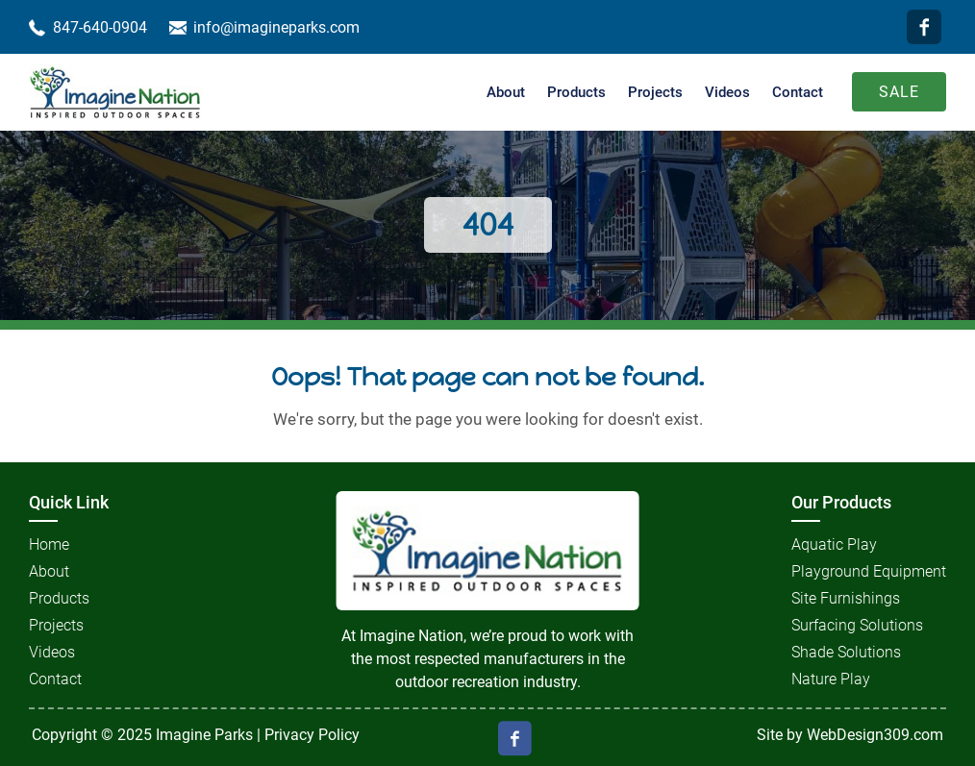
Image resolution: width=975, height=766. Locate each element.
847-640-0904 (100, 27)
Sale (899, 92)
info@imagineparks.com (276, 27)
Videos (727, 92)
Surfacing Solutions (857, 625)
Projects (655, 92)
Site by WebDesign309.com (850, 735)
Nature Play (830, 679)
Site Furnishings (845, 598)
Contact (797, 92)
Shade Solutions (846, 652)
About (506, 92)
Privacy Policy (312, 735)
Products (576, 92)
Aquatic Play (834, 544)
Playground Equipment (868, 571)
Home (49, 544)
